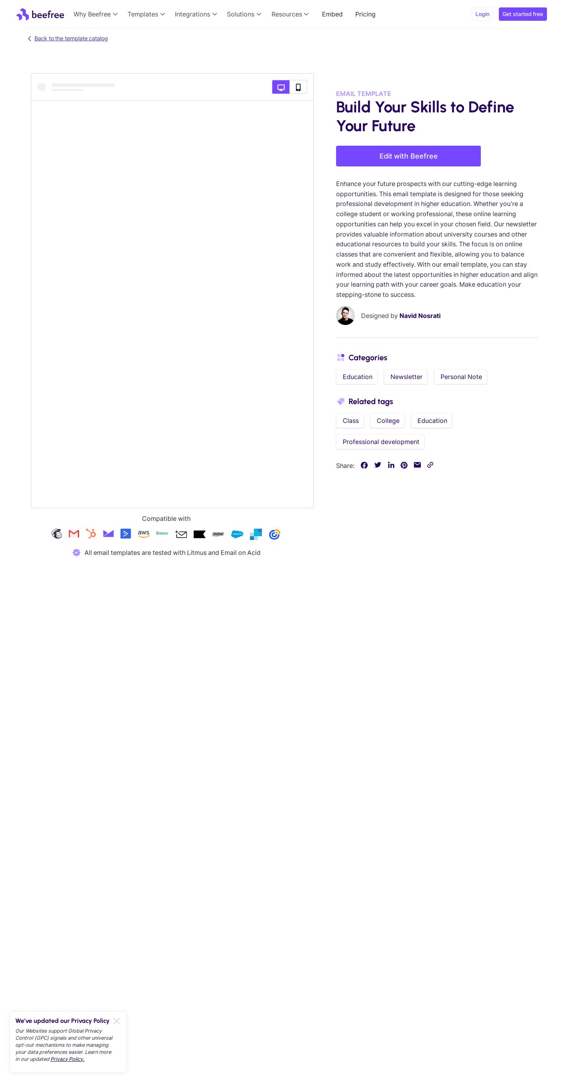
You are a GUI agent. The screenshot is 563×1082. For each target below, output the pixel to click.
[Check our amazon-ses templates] (143, 535)
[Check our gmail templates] (73, 535)
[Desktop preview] (281, 87)
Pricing (365, 14)
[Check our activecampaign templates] (125, 535)
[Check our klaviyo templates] (199, 535)
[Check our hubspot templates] (91, 535)
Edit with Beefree (409, 156)
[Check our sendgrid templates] (256, 535)
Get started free (522, 14)
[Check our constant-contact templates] (274, 535)
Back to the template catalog (66, 38)
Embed (332, 14)
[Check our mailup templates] (218, 535)
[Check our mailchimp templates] (56, 535)
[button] (97, 14)
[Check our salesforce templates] (237, 535)
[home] (40, 14)
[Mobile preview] (298, 87)
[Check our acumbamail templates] (180, 535)
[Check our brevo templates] (162, 535)
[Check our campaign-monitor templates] (108, 535)
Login (482, 14)
